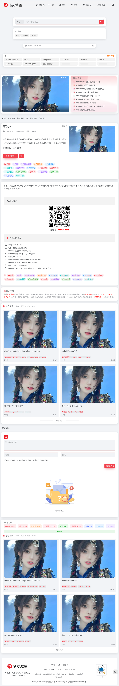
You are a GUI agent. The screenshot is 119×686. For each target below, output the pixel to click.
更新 (22, 306)
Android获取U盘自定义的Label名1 (88, 82)
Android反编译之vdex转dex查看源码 (23, 262)
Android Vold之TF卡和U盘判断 (87, 99)
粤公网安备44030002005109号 (76, 682)
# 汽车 (15, 164)
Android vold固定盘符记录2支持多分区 (90, 106)
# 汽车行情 (54, 172)
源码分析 (76, 526)
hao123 (64, 674)
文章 (59, 669)
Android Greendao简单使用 (86, 103)
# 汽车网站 (43, 172)
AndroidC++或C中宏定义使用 (87, 92)
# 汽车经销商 (21, 172)
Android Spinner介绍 (69, 351)
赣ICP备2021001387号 (57, 682)
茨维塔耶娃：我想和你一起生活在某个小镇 (25, 260)
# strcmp (27, 412)
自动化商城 (47, 674)
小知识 (15, 357)
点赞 (34, 306)
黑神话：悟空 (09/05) (34, 46)
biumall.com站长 (22, 131)
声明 (53, 665)
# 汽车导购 (20, 168)
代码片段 (65, 357)
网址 (22, 118)
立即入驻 (110, 56)
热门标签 (56, 674)
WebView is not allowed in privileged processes (22, 351)
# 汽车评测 (20, 176)
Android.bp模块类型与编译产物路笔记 (90, 89)
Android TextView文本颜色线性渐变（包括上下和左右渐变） (32, 268)
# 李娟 (81, 412)
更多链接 (58, 677)
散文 (64, 412)
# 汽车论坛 (8, 176)
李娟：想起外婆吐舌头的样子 (73, 406)
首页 (5, 118)
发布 (17, 306)
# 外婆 (70, 412)
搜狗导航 (72, 674)
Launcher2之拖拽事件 (17, 265)
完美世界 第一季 (15, 245)
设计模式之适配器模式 (17, 248)
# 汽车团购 (50, 164)
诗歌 (63, 526)
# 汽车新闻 (43, 168)
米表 (27, 118)
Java (99, 526)
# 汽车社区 (8, 172)
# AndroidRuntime (32, 357)
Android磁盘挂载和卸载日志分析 (88, 96)
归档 (35, 118)
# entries (80, 357)
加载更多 (59, 421)
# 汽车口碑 (38, 164)
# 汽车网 (32, 172)
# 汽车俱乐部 (26, 164)
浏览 (28, 306)
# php (12, 412)
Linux (59, 531)
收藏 (64, 126)
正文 (44, 118)
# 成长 (75, 412)
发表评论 (110, 466)
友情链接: (38, 674)
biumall (34, 35)
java (17, 35)
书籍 (18, 118)
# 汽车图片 (8, 168)
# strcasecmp (20, 412)
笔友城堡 (10, 294)
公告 (9, 118)
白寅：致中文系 (15, 257)
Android (25, 35)
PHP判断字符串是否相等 (13, 406)
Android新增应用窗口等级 (85, 110)
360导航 (80, 674)
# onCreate (42, 357)
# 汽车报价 (31, 168)
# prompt (87, 357)
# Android (23, 357)
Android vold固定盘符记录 (85, 85)
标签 (13, 118)
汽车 (40, 118)
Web (7, 412)
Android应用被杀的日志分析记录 (21, 254)
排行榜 (65, 665)
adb (89, 526)
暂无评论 (6, 428)
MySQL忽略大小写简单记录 (19, 251)
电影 (31, 118)
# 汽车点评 (54, 168)
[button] (19, 22)
